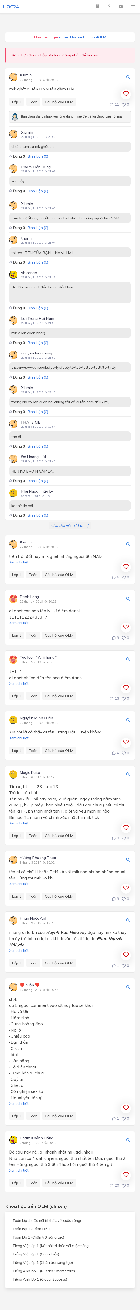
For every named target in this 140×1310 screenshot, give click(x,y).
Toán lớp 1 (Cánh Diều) (32, 1229)
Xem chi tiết (19, 562)
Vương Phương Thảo (38, 858)
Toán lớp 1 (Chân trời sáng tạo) (38, 1237)
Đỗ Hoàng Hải (33, 456)
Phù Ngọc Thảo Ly (37, 491)
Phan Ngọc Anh (33, 918)
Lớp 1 (16, 102)
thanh (26, 238)
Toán (33, 102)
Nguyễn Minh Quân (36, 718)
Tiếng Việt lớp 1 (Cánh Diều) (36, 1254)
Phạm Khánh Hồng (36, 1138)
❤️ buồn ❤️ (30, 985)
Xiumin (26, 75)
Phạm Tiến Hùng (36, 166)
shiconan (29, 272)
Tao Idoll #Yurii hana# (38, 657)
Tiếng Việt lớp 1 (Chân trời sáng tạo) (43, 1262)
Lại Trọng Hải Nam (37, 318)
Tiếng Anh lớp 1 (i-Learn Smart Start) (44, 1270)
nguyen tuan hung (36, 353)
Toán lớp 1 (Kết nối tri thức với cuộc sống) (47, 1220)
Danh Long (29, 597)
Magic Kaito (30, 773)
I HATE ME (30, 422)
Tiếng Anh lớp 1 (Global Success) (40, 1279)
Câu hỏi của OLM (59, 102)
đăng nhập (71, 55)
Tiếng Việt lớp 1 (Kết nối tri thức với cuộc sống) (51, 1245)
